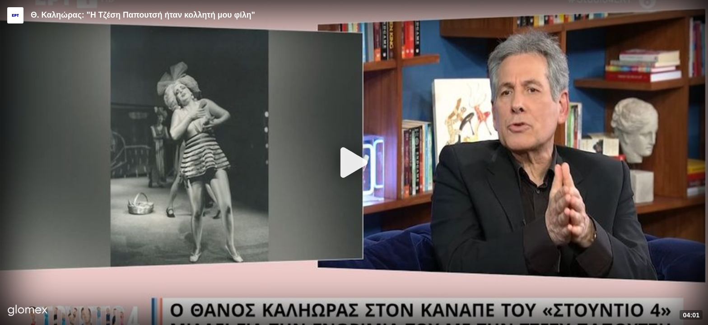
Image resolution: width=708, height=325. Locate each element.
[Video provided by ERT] (15, 15)
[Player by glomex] (27, 311)
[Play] (354, 162)
